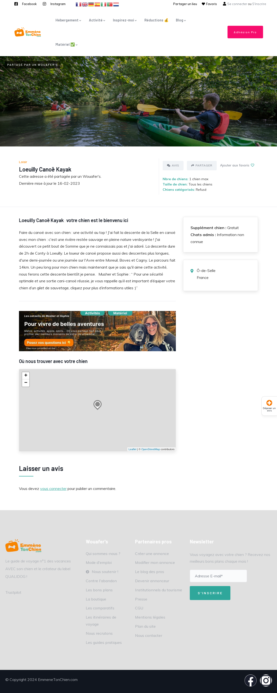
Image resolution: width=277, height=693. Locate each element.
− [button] (25, 383)
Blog (181, 20)
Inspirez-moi (125, 20)
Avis (173, 165)
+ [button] (25, 375)
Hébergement (68, 20)
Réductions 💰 (156, 20)
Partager (201, 165)
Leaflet (132, 449)
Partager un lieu (185, 4)
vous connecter (53, 488)
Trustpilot (13, 592)
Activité (97, 20)
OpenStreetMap (150, 449)
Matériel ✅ (66, 44)
